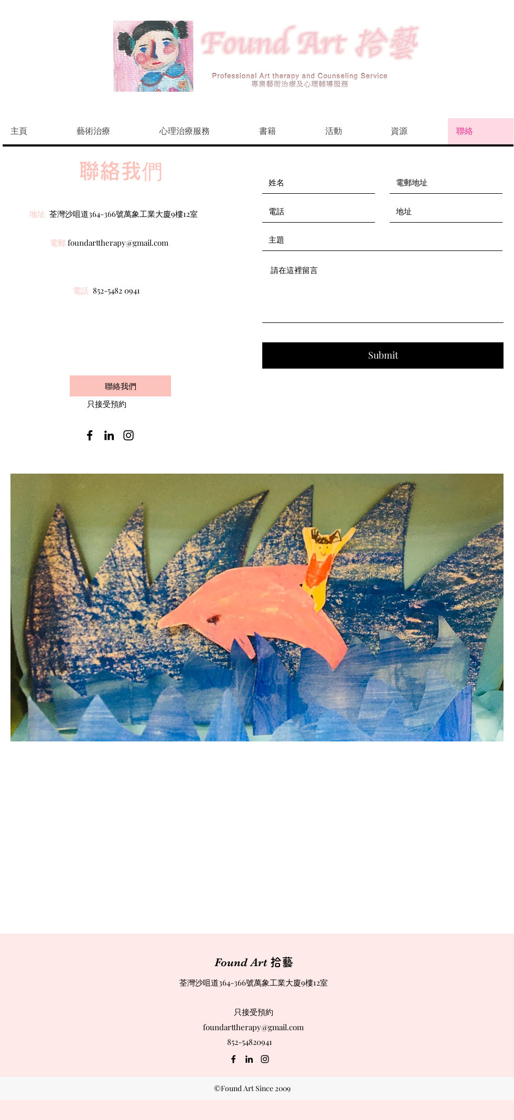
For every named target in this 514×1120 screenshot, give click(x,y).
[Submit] (383, 355)
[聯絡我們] (120, 385)
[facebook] (90, 435)
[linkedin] (109, 435)
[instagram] (128, 435)
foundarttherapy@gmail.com (118, 242)
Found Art (254, 962)
